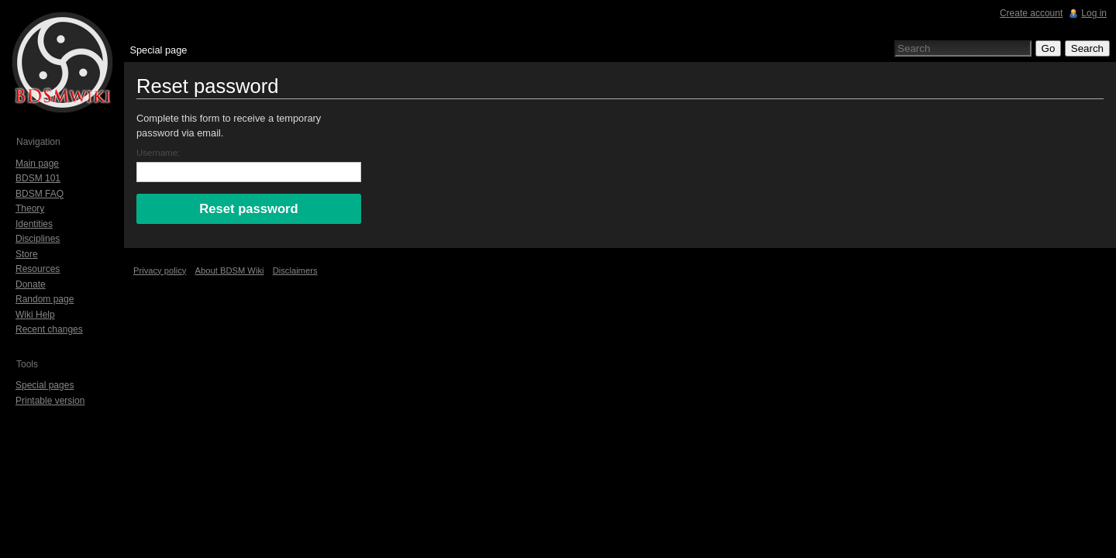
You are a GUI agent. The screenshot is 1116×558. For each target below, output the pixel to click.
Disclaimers (295, 270)
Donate (31, 284)
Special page (158, 50)
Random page (45, 299)
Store (27, 254)
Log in (1094, 13)
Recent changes (49, 329)
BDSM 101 (38, 178)
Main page (37, 163)
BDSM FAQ (40, 193)
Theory (30, 208)
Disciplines (38, 238)
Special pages (45, 385)
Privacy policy (159, 270)
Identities (34, 224)
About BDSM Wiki (229, 270)
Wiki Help (35, 314)
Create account (1031, 13)
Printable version (50, 400)
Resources (38, 269)
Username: (158, 152)
